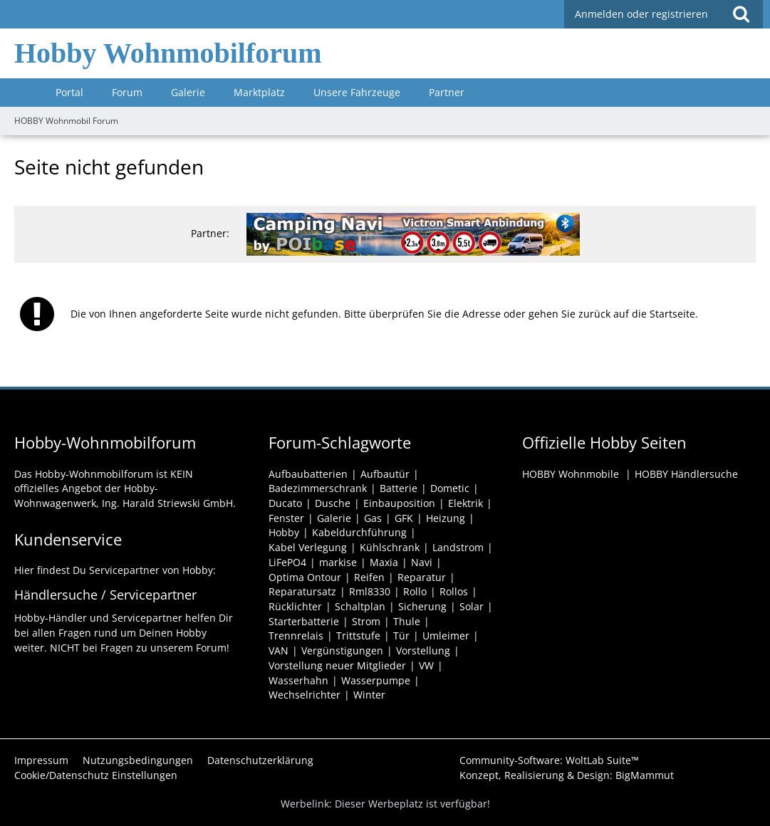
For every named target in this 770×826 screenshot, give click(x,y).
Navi (421, 562)
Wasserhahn (298, 680)
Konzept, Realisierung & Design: (566, 775)
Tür (401, 635)
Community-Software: (549, 760)
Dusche (332, 503)
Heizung (445, 518)
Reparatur (421, 577)
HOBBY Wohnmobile (570, 474)
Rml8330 (369, 591)
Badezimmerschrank (318, 488)
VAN (278, 650)
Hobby (284, 532)
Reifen (369, 577)
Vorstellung (423, 650)
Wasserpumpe (375, 680)
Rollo (415, 591)
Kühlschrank (390, 547)
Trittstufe (358, 635)
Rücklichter (295, 606)
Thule (406, 621)
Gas (373, 518)
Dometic (449, 488)
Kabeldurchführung (359, 532)
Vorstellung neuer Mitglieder (337, 665)
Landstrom (458, 547)
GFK (404, 518)
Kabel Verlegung (308, 547)
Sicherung (422, 606)
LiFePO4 (287, 562)
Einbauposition (399, 503)
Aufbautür (385, 474)
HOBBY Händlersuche (686, 474)
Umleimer (445, 635)
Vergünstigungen (342, 650)
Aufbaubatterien (308, 474)
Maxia (384, 562)
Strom (366, 621)
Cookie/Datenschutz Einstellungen (95, 775)
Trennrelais (296, 635)
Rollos (453, 591)
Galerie (334, 518)
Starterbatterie (304, 621)
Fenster (286, 518)
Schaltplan (360, 606)
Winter (369, 694)
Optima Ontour (305, 577)
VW (426, 665)
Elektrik (465, 503)
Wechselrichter (304, 694)
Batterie (398, 488)
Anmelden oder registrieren (641, 14)
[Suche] (741, 14)
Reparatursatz (302, 591)
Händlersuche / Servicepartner (105, 594)
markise (338, 562)
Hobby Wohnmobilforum (168, 53)
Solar (471, 606)
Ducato (285, 503)
